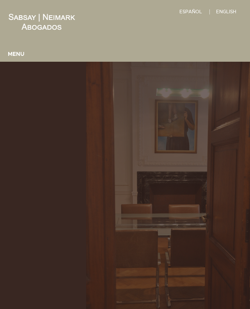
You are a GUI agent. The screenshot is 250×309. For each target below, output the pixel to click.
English (226, 12)
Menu (16, 53)
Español (190, 12)
